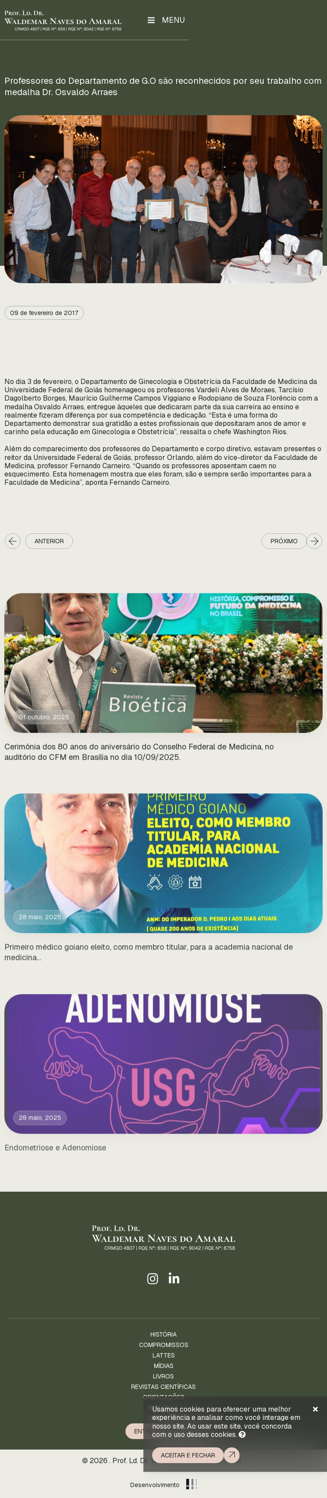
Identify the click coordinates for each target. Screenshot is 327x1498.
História (163, 1334)
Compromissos (163, 1345)
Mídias (164, 1366)
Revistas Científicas (163, 1387)
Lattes (164, 1355)
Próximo (284, 541)
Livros (163, 1376)
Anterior (49, 541)
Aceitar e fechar (188, 1455)
